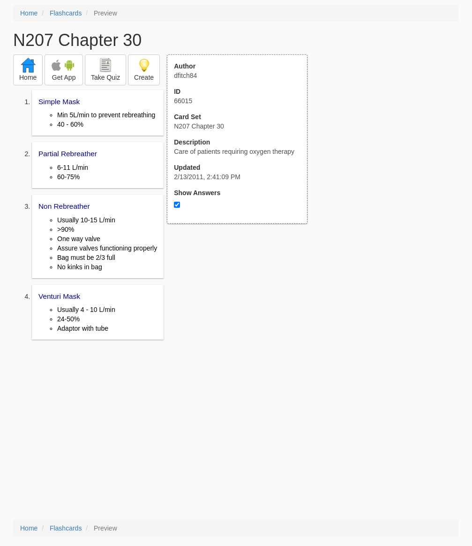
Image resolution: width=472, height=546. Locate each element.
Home (28, 13)
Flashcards (66, 13)
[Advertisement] (242, 315)
